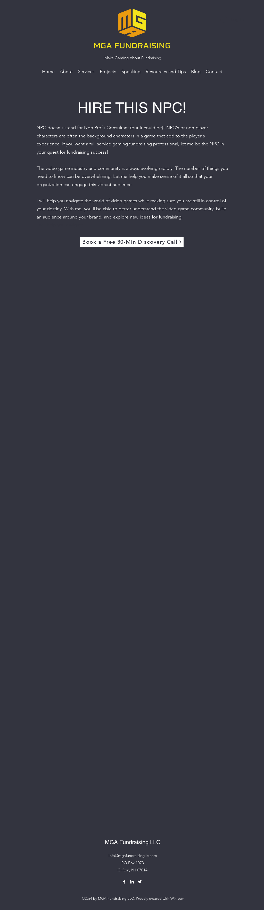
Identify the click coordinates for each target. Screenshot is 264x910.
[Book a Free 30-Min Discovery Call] (132, 242)
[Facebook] (124, 881)
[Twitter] (139, 881)
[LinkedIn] (132, 881)
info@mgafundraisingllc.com (133, 855)
